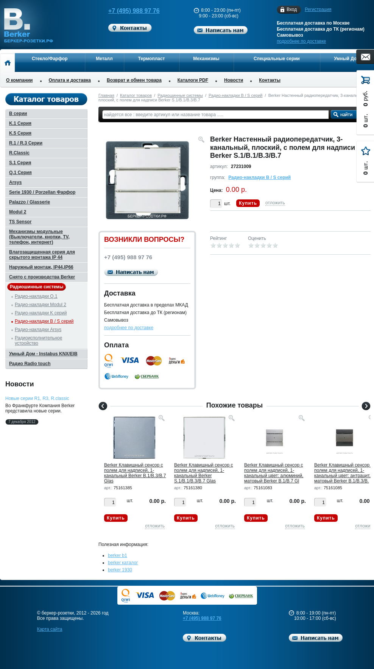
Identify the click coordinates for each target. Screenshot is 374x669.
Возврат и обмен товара (134, 80)
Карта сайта (49, 629)
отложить (275, 202)
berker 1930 (120, 570)
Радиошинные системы (180, 95)
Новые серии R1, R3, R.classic (37, 398)
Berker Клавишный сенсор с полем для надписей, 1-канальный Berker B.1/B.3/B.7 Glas (135, 473)
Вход (292, 10)
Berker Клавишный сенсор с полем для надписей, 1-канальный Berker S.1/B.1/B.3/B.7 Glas (203, 473)
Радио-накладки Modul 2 (40, 304)
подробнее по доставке (301, 41)
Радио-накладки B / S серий (235, 95)
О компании (19, 80)
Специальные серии (277, 58)
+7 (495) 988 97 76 (128, 11)
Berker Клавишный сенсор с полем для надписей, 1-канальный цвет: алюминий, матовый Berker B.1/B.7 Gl (273, 473)
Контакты (269, 80)
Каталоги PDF (193, 80)
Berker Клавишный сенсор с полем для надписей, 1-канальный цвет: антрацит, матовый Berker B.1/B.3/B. (343, 473)
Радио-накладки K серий (41, 313)
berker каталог (123, 562)
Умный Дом (347, 58)
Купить (248, 203)
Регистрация (318, 9)
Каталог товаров (136, 95)
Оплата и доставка (70, 80)
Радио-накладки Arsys (38, 329)
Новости (233, 80)
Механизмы (206, 58)
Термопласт (151, 58)
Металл (104, 58)
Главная (106, 95)
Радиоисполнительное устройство (38, 340)
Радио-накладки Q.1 (36, 296)
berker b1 (117, 555)
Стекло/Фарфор (50, 58)
